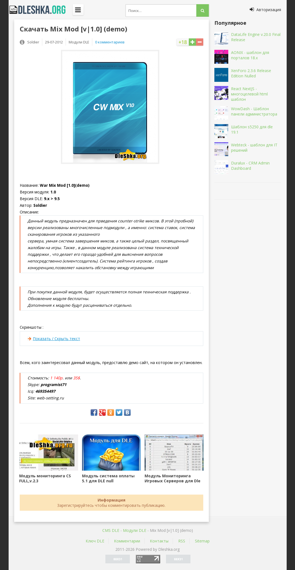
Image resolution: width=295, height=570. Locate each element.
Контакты (159, 541)
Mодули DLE (134, 530)
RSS (181, 541)
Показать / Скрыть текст (56, 338)
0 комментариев (110, 42)
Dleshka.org (41, 9)
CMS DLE (110, 530)
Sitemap (202, 541)
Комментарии (127, 541)
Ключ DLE (95, 541)
